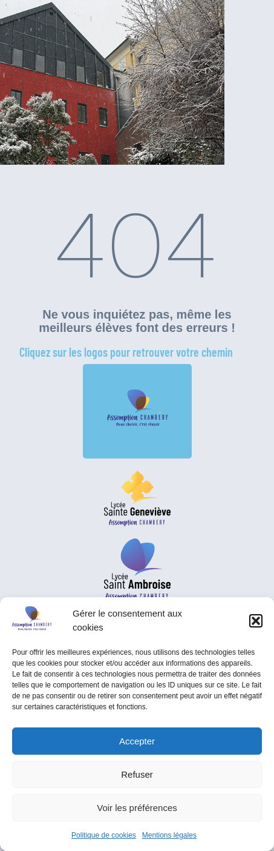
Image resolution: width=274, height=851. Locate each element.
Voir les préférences (137, 808)
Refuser (137, 774)
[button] (256, 621)
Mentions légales (169, 835)
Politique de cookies (103, 835)
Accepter (137, 741)
